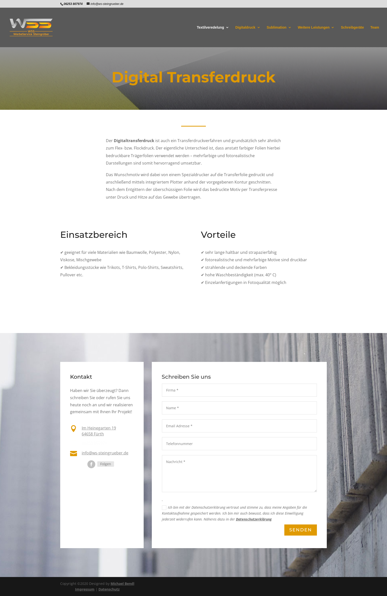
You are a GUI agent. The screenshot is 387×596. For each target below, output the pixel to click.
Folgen (105, 464)
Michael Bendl (122, 583)
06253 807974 (94, 443)
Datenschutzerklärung (253, 519)
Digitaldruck (245, 27)
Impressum (85, 589)
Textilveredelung (210, 27)
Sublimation (276, 27)
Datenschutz (109, 589)
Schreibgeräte (352, 27)
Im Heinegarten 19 (99, 428)
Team (374, 27)
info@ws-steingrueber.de (105, 452)
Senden (300, 530)
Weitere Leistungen (313, 27)
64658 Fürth (93, 434)
